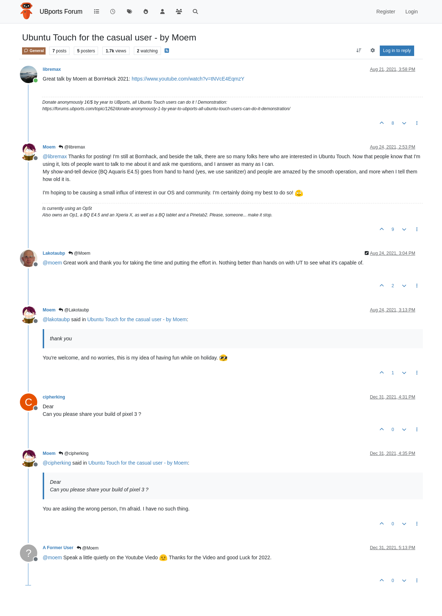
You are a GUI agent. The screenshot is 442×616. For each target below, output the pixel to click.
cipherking (54, 397)
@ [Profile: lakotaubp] (56, 319)
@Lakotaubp (74, 310)
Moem (49, 147)
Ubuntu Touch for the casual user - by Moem (137, 319)
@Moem (79, 253)
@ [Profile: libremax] (55, 156)
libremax (52, 69)
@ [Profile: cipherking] (57, 463)
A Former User (58, 547)
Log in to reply (397, 50)
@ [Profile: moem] (52, 263)
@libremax (72, 147)
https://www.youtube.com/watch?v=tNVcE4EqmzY (188, 79)
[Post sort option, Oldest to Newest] (359, 51)
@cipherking (73, 453)
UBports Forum (61, 11)
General (34, 50)
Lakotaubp (54, 253)
